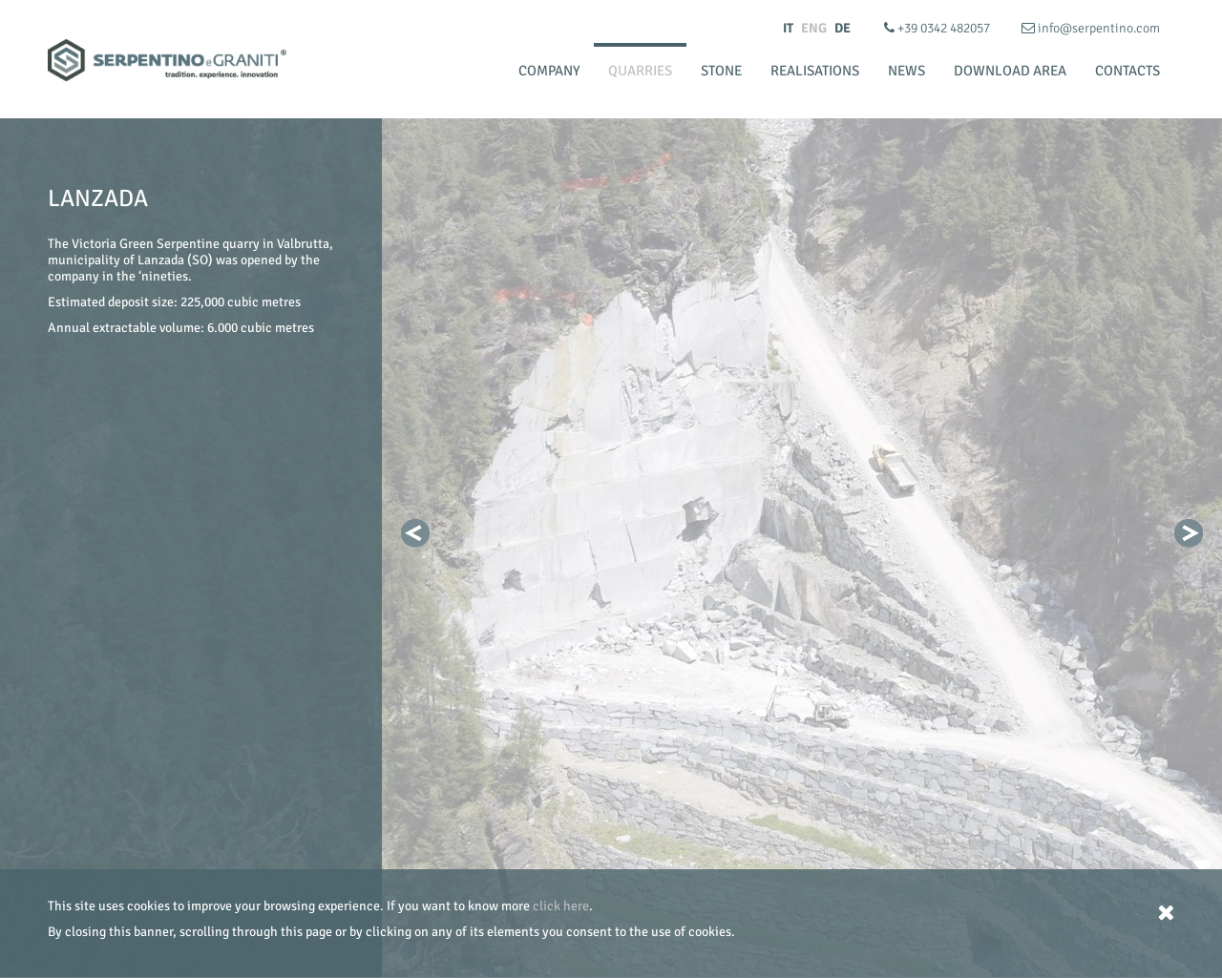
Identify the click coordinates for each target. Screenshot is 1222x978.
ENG (814, 28)
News (906, 70)
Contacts (1127, 70)
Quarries (640, 70)
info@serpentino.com (1091, 28)
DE (842, 28)
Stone (721, 70)
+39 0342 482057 (938, 28)
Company (548, 70)
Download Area (1010, 70)
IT (788, 28)
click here (561, 906)
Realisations (814, 70)
